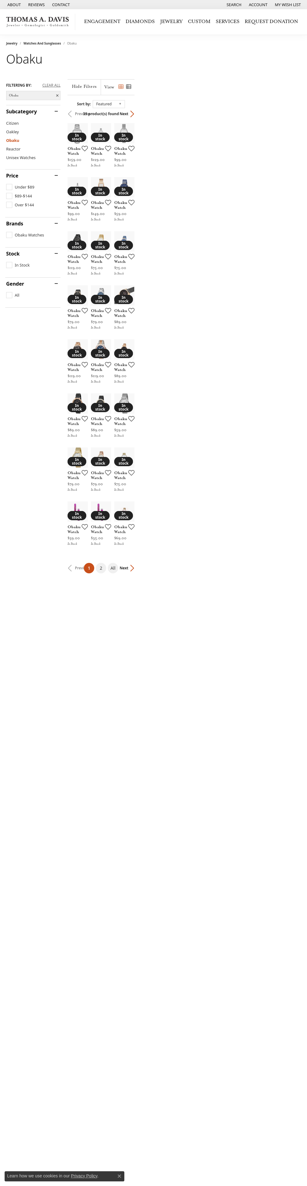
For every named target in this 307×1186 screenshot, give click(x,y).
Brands (14, 223)
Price (12, 175)
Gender (15, 283)
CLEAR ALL (51, 85)
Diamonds (140, 22)
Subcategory (21, 111)
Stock (13, 253)
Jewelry (11, 43)
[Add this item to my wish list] (138, 204)
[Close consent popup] (119, 1176)
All (196, 972)
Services (227, 22)
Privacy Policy (84, 1175)
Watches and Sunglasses (42, 43)
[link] (13, 4)
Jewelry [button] (171, 22)
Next (290, 113)
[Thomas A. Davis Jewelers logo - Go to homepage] (39, 22)
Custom (199, 22)
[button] (233, 4)
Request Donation (271, 22)
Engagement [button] (102, 22)
